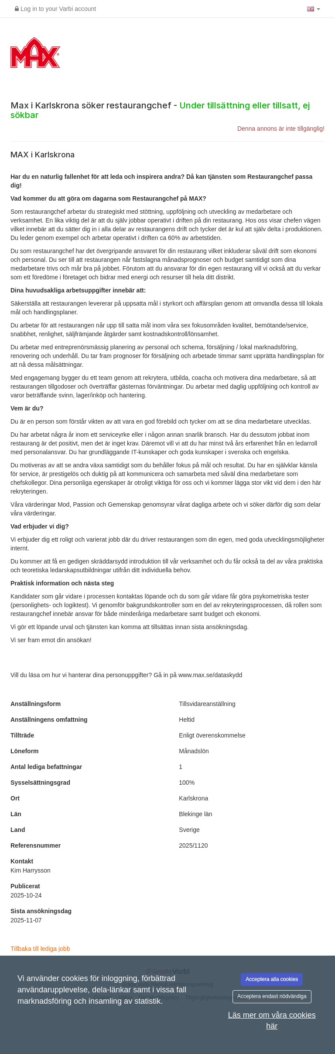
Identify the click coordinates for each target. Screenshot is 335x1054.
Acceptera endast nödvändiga (272, 996)
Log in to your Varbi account (55, 8)
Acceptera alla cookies (272, 979)
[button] (314, 8)
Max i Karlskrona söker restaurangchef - (160, 110)
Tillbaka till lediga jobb (40, 948)
